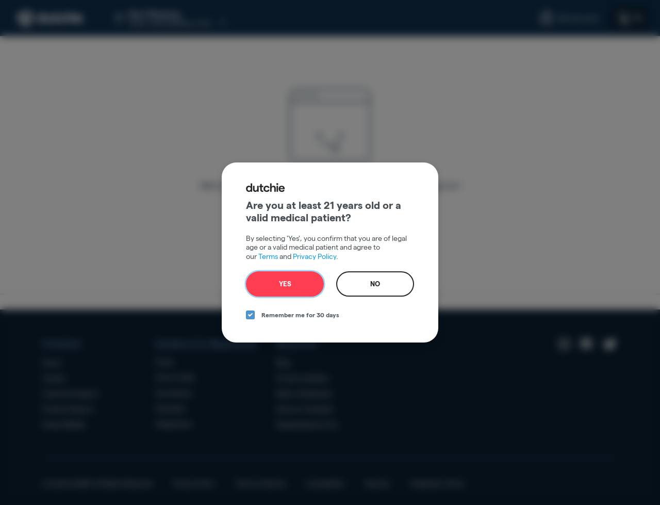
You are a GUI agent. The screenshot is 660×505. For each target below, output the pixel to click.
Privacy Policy (314, 256)
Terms (268, 256)
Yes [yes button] (285, 283)
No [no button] (375, 283)
